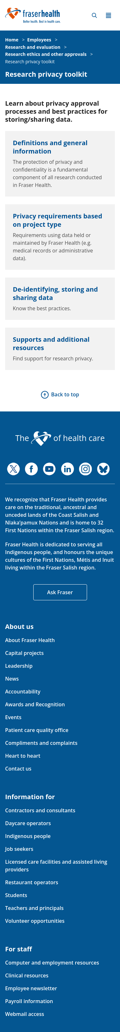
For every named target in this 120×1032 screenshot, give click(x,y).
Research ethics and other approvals (45, 54)
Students (16, 895)
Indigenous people (28, 836)
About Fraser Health (30, 640)
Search (94, 15)
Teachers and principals (34, 908)
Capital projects (24, 653)
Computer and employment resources (52, 962)
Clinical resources (26, 975)
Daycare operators (28, 823)
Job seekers (19, 848)
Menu (108, 15)
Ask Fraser (60, 592)
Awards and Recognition (35, 704)
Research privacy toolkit (30, 61)
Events (13, 717)
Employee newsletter (31, 988)
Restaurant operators (31, 882)
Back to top (65, 394)
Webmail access (24, 1014)
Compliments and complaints (41, 742)
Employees (39, 40)
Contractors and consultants (40, 810)
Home (11, 40)
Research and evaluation (32, 47)
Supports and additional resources (51, 343)
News (12, 678)
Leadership (19, 665)
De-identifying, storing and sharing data (55, 293)
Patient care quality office (36, 730)
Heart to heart (22, 755)
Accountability (22, 691)
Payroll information (29, 1001)
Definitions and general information (50, 146)
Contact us (18, 768)
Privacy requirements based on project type (57, 220)
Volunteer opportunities (35, 920)
